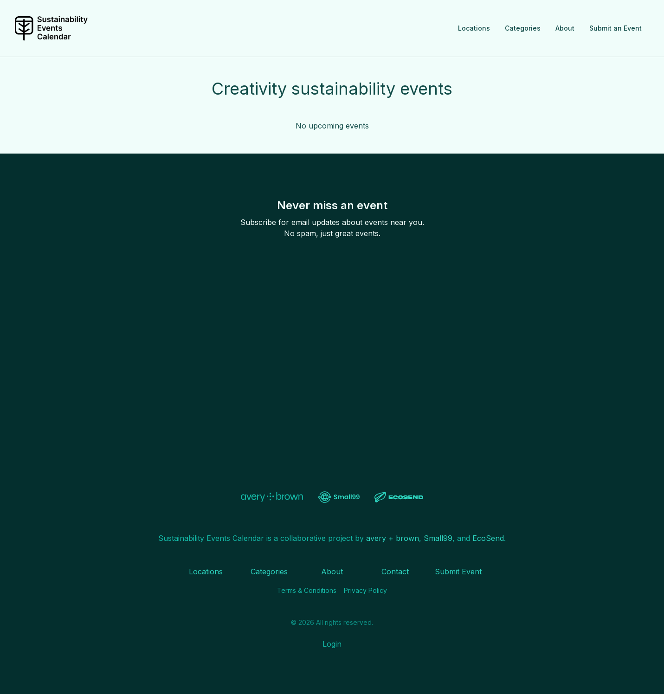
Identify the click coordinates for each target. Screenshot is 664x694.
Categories (523, 28)
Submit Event (458, 571)
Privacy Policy (365, 590)
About (564, 28)
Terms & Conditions (306, 590)
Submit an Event (615, 28)
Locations (474, 28)
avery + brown (392, 538)
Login (332, 644)
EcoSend (488, 538)
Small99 (438, 538)
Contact (395, 571)
